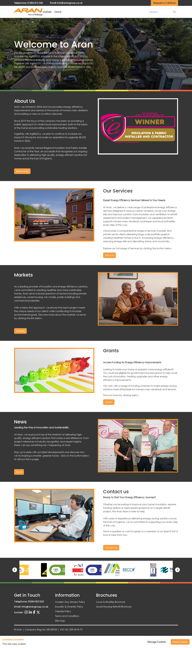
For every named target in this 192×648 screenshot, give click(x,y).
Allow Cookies (180, 641)
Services (67, 11)
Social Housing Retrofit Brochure (113, 606)
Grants (101, 11)
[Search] (174, 12)
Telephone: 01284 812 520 (28, 2)
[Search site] (161, 12)
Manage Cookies (156, 641)
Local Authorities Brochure (110, 601)
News (117, 11)
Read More (22, 171)
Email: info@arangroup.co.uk (66, 2)
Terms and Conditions (67, 615)
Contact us (135, 11)
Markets (84, 11)
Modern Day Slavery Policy (70, 601)
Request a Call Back (164, 2)
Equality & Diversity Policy (69, 606)
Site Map (60, 620)
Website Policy (63, 611)
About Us (49, 11)
